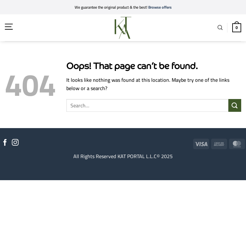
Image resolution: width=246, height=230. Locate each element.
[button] (9, 27)
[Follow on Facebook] (5, 143)
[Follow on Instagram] (15, 143)
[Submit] (234, 105)
